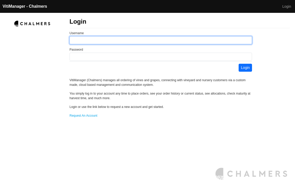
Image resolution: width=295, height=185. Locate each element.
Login (286, 6)
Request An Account (83, 115)
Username (77, 33)
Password (76, 49)
